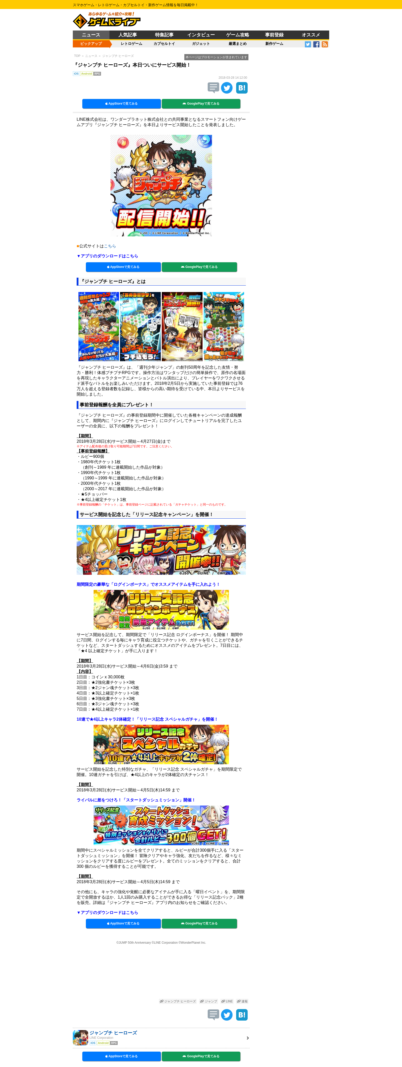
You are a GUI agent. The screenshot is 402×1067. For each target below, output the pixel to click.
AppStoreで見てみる (121, 103)
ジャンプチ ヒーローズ (118, 56)
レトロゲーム (131, 44)
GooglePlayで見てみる (201, 103)
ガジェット (201, 44)
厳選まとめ (238, 44)
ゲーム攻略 (237, 34)
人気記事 (127, 34)
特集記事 (164, 34)
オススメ (311, 34)
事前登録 (274, 34)
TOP (77, 56)
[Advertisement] (161, 972)
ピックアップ (91, 44)
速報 (242, 1001)
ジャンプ (208, 1001)
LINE (227, 1001)
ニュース (91, 34)
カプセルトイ (164, 44)
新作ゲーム (274, 44)
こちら (110, 246)
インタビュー (201, 34)
